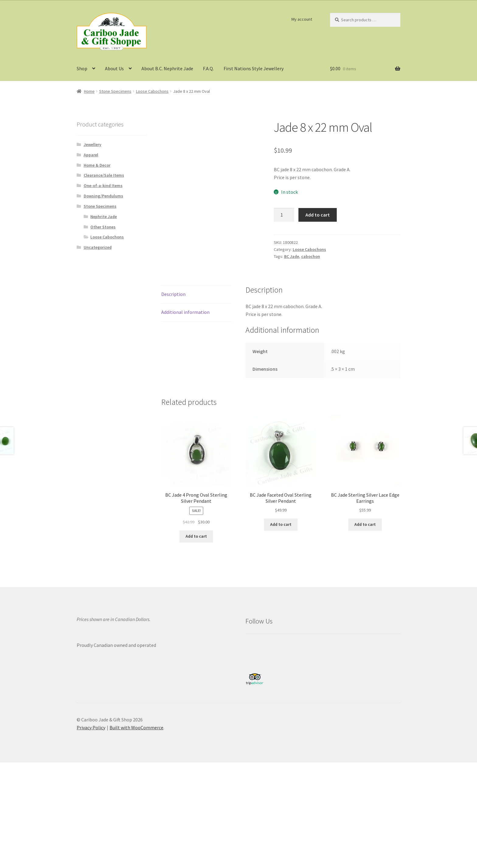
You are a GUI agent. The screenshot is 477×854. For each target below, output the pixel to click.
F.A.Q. (208, 68)
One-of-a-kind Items (103, 185)
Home (89, 91)
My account (301, 19)
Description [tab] (173, 294)
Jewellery (92, 144)
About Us (114, 68)
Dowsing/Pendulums (103, 196)
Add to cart (317, 215)
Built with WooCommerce (136, 727)
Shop (82, 68)
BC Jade (291, 256)
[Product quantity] (284, 215)
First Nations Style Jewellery (254, 68)
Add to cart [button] (196, 536)
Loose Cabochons (152, 91)
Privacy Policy (91, 727)
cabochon (310, 256)
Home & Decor (97, 165)
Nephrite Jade (103, 216)
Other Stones (103, 227)
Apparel (91, 155)
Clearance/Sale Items (104, 175)
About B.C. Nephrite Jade (167, 68)
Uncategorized (98, 247)
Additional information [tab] (185, 312)
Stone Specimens (115, 91)
